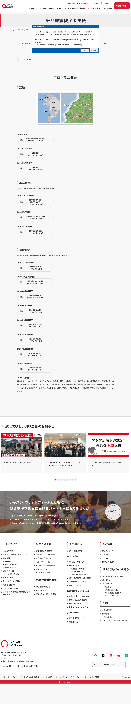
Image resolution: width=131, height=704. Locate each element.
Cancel (94, 50)
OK (85, 50)
